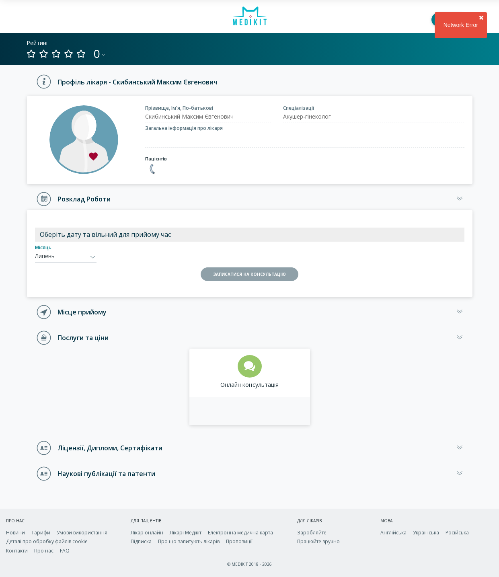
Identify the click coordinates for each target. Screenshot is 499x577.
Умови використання (82, 532)
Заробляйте (312, 532)
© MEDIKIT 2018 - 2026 (249, 564)
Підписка (141, 541)
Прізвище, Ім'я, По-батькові (179, 108)
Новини (15, 532)
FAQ (65, 550)
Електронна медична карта (240, 532)
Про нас (43, 550)
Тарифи (40, 532)
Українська (426, 532)
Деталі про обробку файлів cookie (47, 541)
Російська (457, 532)
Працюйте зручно (318, 541)
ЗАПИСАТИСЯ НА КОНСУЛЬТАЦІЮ (249, 274)
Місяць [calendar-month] (43, 247)
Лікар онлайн (147, 532)
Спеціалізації (298, 108)
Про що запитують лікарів (189, 541)
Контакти (17, 550)
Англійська (393, 532)
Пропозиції (239, 541)
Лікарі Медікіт (185, 532)
